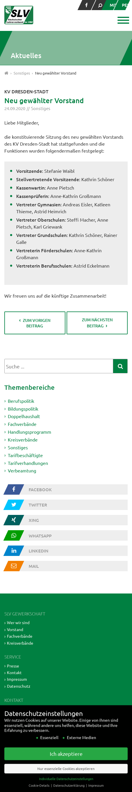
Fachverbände (22, 424)
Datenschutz (18, 686)
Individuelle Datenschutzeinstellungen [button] (66, 786)
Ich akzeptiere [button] (66, 762)
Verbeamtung (22, 470)
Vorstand (15, 629)
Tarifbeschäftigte (25, 455)
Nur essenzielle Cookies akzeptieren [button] (66, 776)
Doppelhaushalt (24, 416)
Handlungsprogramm (29, 432)
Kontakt (14, 672)
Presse (13, 665)
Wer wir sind (18, 622)
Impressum (17, 679)
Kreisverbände (23, 439)
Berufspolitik (21, 401)
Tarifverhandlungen (28, 462)
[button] (123, 20)
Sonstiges (40, 108)
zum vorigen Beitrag (36, 323)
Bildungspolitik (23, 408)
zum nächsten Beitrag (97, 323)
